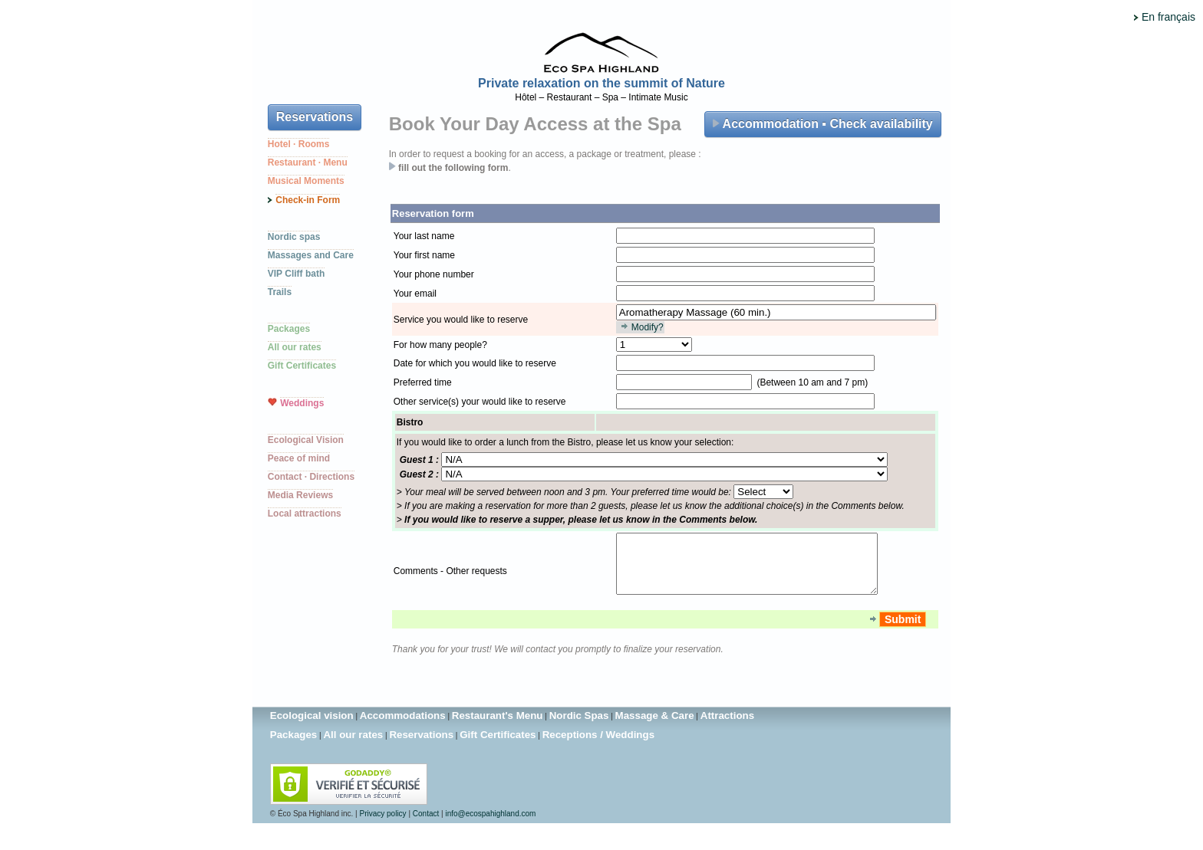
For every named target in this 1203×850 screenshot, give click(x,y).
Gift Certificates (302, 365)
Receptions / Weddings (598, 746)
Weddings (302, 403)
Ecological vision (312, 727)
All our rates (294, 347)
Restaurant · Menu (308, 162)
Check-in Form (307, 200)
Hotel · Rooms (299, 144)
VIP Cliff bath (296, 273)
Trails (280, 292)
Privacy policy (382, 825)
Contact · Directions (311, 476)
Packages (289, 328)
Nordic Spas (579, 727)
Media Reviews (300, 495)
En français (1168, 17)
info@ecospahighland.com (490, 825)
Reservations (315, 116)
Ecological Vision (306, 440)
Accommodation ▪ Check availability (823, 123)
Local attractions (304, 513)
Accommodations (403, 727)
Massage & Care (654, 727)
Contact (426, 825)
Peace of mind (299, 458)
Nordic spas (294, 236)
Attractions (727, 727)
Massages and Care (311, 255)
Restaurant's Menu (497, 727)
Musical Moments (306, 181)
